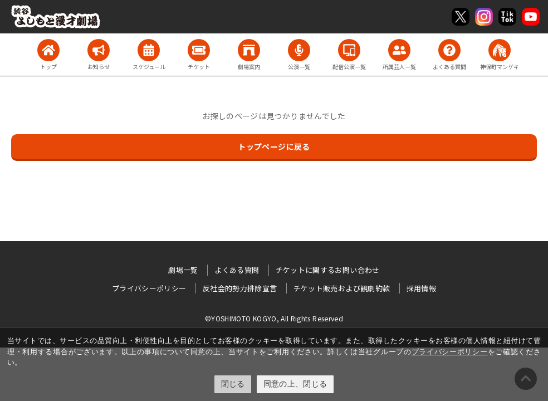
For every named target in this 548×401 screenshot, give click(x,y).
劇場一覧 (183, 270)
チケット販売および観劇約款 (341, 288)
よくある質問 (236, 270)
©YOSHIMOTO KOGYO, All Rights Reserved (274, 318)
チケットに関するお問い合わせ (328, 270)
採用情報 (421, 288)
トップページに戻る (274, 146)
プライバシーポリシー (450, 352)
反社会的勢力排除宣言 (240, 288)
